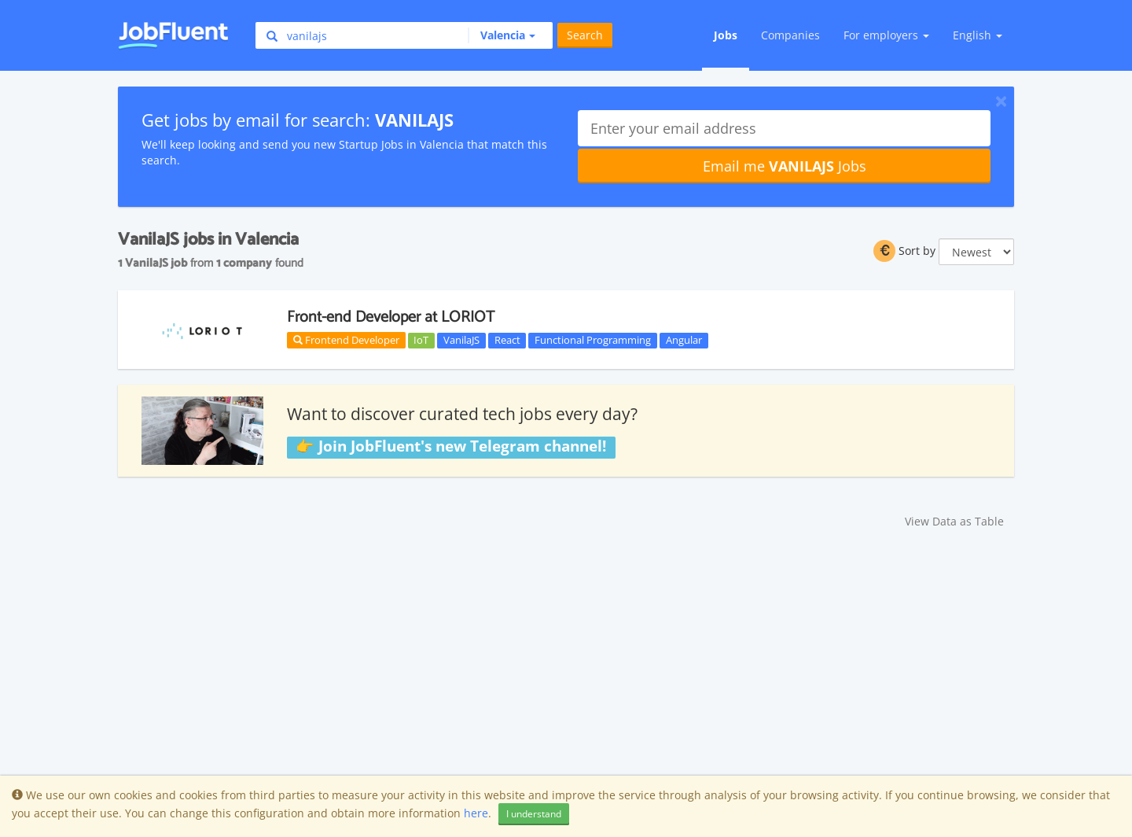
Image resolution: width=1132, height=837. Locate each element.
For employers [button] (886, 35)
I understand (533, 813)
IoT (420, 340)
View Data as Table (954, 521)
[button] (501, 35)
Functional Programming (593, 340)
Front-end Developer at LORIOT (390, 317)
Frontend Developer (346, 340)
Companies (790, 35)
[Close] (1001, 101)
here (476, 813)
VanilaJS (461, 340)
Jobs (725, 35)
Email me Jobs (784, 166)
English (977, 35)
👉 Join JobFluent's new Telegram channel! (451, 447)
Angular (684, 340)
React (507, 340)
